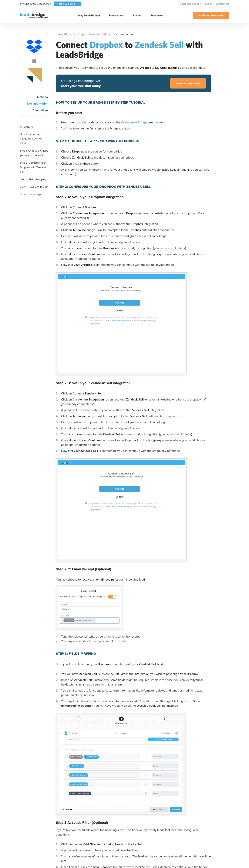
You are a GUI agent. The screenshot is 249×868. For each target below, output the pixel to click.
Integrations (116, 15)
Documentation (37, 103)
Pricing (137, 15)
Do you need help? (31, 194)
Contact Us (222, 4)
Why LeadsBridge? (89, 15)
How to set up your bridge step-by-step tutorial (31, 138)
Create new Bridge (134, 122)
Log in (208, 4)
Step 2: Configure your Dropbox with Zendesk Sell (33, 167)
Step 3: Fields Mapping (33, 179)
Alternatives (40, 110)
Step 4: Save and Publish (34, 187)
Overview (42, 97)
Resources (156, 15)
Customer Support (190, 4)
